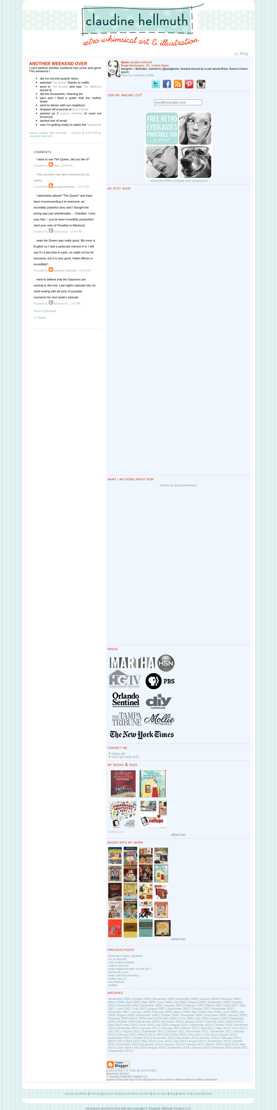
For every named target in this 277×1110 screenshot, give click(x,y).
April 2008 (198, 1011)
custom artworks (71, 113)
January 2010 (193, 1021)
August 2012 (227, 1034)
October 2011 (176, 1031)
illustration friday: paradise (125, 955)
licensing (95, 1093)
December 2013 (151, 1044)
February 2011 (170, 1028)
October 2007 (201, 1008)
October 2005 (142, 998)
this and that (58, 132)
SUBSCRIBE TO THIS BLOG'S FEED (131, 1070)
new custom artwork (121, 962)
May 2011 (222, 1028)
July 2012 (210, 1034)
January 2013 (209, 1037)
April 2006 (133, 1002)
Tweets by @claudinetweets (178, 485)
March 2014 (214, 1044)
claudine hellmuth (65, 270)
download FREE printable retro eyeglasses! (179, 180)
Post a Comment (45, 311)
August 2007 (157, 1008)
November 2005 (163, 998)
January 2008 (140, 1011)
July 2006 (180, 1002)
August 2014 (157, 1047)
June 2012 (195, 1034)
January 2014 (173, 1044)
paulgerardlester (64, 186)
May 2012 (179, 1034)
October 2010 (223, 1024)
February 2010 (214, 1021)
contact (197, 1093)
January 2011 (150, 1028)
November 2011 (197, 1031)
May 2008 (213, 1011)
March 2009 (138, 1018)
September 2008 (147, 1015)
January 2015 (201, 1047)
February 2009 (118, 1018)
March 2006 (116, 1002)
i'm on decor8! (117, 959)
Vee (56, 165)
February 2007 (194, 1005)
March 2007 (214, 1005)
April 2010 (115, 1024)
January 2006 (209, 998)
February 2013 (230, 1037)
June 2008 (230, 1011)
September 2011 (153, 1031)
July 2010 (162, 1024)
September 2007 (178, 1008)
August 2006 (197, 1002)
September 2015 (120, 1050)
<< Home (40, 317)
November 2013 (127, 1044)
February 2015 (222, 1047)
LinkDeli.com (116, 831)
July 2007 (139, 1008)
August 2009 (218, 1018)
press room (160, 1093)
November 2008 (191, 1015)
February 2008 (162, 1011)
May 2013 (148, 1041)
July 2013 (180, 1041)
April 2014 (231, 1044)
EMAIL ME (118, 753)
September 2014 (178, 1047)
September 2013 (219, 1041)
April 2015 (241, 1047)
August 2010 (179, 1024)
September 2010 (201, 1024)
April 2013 (133, 1041)
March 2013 (116, 1041)
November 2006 (127, 1005)
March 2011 (190, 1028)
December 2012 (186, 1037)
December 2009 (171, 1021)
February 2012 (127, 1034)
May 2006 (148, 1002)
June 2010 (146, 1024)
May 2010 (130, 1024)
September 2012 (119, 1037)
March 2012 (146, 1034)
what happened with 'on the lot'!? (129, 968)
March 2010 (234, 1021)
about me (184, 1093)
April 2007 (231, 1005)
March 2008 (181, 1011)
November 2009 (148, 1021)
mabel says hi (117, 978)
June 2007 (124, 1008)
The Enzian (60, 86)
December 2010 (127, 1028)
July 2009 (201, 1018)
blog (173, 1093)
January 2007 (173, 1005)
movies (43, 132)
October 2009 (126, 1021)
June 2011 (239, 1028)
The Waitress (92, 86)
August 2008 (125, 1015)
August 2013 (197, 1041)
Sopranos (93, 124)
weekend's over (118, 972)
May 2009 (170, 1018)
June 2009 (186, 1018)
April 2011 (207, 1028)
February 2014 (194, 1044)
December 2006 (151, 1005)
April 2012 (163, 1034)
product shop (112, 1093)
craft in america (118, 965)
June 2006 (164, 1002)
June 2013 (164, 1041)
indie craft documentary (123, 975)
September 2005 (119, 998)
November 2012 (163, 1037)
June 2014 (124, 1047)
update (112, 985)
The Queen (59, 82)
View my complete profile (137, 75)
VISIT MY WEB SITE (125, 757)
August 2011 (131, 1031)
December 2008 (215, 1015)
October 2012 (142, 1037)
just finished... (117, 981)
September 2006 (219, 1002)
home (208, 1093)
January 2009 (237, 1015)
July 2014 (139, 1047)
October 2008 (169, 1015)
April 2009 (154, 1018)
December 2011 (221, 1031)
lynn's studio (80, 109)
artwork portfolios (76, 1093)
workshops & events (137, 1093)
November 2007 (222, 1008)
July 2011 (114, 1031)
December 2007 (118, 1011)
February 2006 (230, 998)
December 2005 (186, 998)
